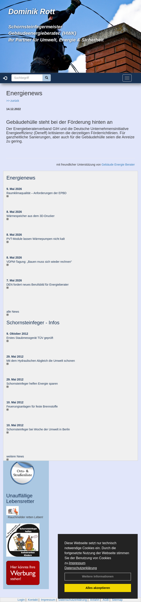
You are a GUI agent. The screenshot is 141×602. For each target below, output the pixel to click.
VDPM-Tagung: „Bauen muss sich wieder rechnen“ (39, 261)
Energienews (20, 178)
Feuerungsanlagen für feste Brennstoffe (32, 406)
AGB (106, 599)
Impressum (77, 563)
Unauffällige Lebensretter (20, 498)
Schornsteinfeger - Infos (32, 322)
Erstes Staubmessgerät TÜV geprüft (29, 337)
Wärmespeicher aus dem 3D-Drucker (30, 216)
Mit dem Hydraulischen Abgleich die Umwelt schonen (40, 360)
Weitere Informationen (98, 576)
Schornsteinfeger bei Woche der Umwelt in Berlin (38, 429)
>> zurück (12, 100)
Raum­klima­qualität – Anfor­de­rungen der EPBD (36, 193)
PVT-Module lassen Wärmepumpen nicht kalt (35, 238)
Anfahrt (94, 599)
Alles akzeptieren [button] (97, 588)
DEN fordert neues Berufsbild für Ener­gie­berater (37, 284)
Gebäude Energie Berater (118, 164)
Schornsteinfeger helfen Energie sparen (32, 383)
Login (21, 599)
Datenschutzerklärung (80, 568)
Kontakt (33, 599)
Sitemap (117, 599)
